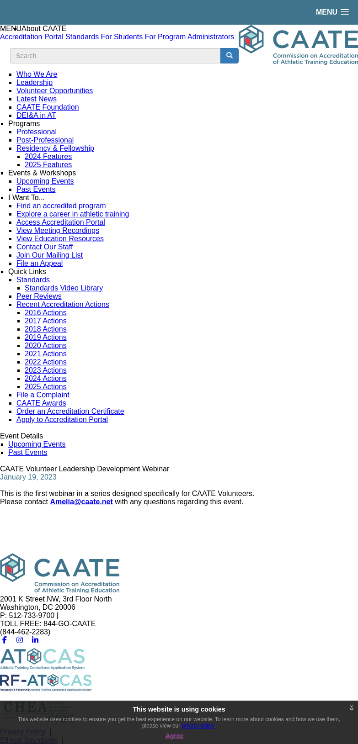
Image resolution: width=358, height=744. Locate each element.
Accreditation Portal (32, 37)
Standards (83, 37)
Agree (175, 735)
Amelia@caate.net (81, 502)
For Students (123, 37)
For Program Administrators (190, 37)
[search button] (229, 55)
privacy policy (198, 726)
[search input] (115, 55)
